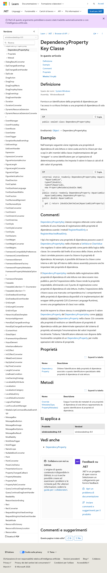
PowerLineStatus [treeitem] (13, 464)
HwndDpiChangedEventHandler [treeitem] (19, 326)
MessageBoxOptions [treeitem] (14, 429)
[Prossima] (87, 3)
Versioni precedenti (71, 558)
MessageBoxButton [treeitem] (14, 421)
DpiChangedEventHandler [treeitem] (17, 69)
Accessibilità (82, 562)
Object (56, 130)
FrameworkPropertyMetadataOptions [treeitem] (21, 273)
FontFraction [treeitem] (11, 196)
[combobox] (20, 37)
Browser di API (61, 33)
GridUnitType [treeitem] (11, 310)
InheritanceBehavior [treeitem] (14, 346)
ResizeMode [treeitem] (11, 520)
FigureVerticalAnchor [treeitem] (14, 176)
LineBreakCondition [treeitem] (14, 374)
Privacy (6, 562)
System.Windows (63, 91)
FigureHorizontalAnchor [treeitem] (16, 160)
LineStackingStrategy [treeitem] (15, 378)
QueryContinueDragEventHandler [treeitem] (20, 492)
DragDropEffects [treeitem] (13, 85)
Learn (43, 33)
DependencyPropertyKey (53, 221)
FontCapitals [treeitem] (11, 184)
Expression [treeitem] (10, 152)
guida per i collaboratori (55, 489)
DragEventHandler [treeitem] (13, 97)
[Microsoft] (5, 4)
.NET (50, 33)
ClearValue (97, 243)
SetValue (85, 243)
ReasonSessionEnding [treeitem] (15, 500)
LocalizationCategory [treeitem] (14, 390)
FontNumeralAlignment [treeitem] (15, 200)
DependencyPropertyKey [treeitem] (18, 49)
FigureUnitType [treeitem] (12, 172)
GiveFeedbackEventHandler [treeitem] (17, 298)
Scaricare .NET (96, 11)
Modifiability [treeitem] (11, 437)
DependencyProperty (51, 314)
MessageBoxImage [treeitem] (13, 425)
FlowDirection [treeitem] (11, 180)
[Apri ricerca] (94, 3)
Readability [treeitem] (10, 496)
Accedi (101, 3)
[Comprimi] (34, 31)
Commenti (47, 68)
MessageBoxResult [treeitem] (13, 433)
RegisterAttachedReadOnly (54, 233)
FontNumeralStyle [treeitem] (13, 204)
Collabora (96, 558)
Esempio (46, 64)
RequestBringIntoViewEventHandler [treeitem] (21, 516)
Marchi (6, 566)
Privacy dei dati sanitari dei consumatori (32, 562)
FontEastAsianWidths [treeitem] (15, 192)
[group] (73, 191)
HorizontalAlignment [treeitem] (14, 318)
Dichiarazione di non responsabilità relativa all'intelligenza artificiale (31, 558)
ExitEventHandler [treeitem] (13, 148)
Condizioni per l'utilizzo (64, 562)
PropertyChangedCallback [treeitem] (17, 472)
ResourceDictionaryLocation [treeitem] (18, 528)
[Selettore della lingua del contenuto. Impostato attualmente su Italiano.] (9, 552)
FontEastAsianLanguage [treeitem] (16, 188)
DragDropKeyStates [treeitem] (14, 89)
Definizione (47, 61)
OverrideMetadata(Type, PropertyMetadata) (50, 404)
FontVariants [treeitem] (11, 235)
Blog (85, 558)
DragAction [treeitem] (10, 77)
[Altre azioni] (102, 33)
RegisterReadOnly (77, 229)
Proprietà (47, 72)
